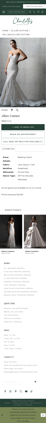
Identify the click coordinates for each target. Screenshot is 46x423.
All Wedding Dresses (14, 268)
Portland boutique (11, 6)
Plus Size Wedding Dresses (17, 271)
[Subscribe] (32, 381)
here (27, 421)
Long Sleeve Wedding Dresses (18, 288)
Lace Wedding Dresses (15, 285)
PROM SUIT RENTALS (13, 322)
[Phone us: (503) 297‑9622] (34, 12)
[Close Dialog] (2, 415)
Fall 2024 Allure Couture (16, 34)
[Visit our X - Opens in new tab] (21, 391)
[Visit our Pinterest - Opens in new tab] (15, 391)
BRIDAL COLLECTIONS (13, 312)
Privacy (7, 403)
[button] (4, 12)
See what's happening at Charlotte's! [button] (23, 2)
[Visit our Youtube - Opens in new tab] (26, 391)
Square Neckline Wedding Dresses (21, 292)
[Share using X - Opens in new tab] (17, 110)
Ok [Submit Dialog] (43, 415)
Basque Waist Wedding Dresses (19, 295)
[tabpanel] (23, 72)
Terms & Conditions (20, 403)
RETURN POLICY (35, 403)
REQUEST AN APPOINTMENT (16, 308)
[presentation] (11, 232)
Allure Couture (19, 31)
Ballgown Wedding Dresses (17, 275)
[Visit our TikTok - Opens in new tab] (31, 391)
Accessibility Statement (23, 405)
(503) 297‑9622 (10, 362)
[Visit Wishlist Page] (38, 12)
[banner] (23, 21)
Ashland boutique (34, 6)
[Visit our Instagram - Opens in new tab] (10, 391)
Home (5, 31)
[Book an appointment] (17, 12)
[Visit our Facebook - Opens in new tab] (5, 391)
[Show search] (30, 12)
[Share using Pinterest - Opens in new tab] (12, 110)
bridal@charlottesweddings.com (20, 372)
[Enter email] (20, 381)
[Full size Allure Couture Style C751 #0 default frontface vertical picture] (23, 72)
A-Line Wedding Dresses (15, 278)
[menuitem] (11, 6)
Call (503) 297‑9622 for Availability (23, 142)
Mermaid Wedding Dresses (17, 282)
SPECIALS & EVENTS (12, 318)
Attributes (8, 149)
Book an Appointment (23, 134)
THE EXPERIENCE (11, 315)
